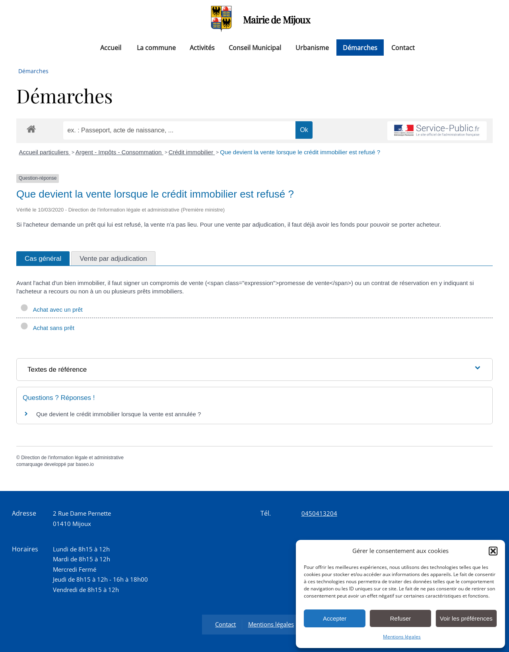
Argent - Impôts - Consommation (119, 152)
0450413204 (319, 513)
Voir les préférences (466, 618)
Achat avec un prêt (51, 309)
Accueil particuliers (44, 152)
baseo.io (84, 464)
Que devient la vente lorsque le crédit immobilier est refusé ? (300, 152)
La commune (156, 47)
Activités (202, 47)
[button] (493, 551)
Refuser (400, 618)
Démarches (360, 47)
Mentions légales (402, 636)
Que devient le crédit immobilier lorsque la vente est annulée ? (118, 414)
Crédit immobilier (192, 152)
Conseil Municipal (255, 47)
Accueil (110, 47)
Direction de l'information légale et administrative (72, 457)
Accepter (334, 618)
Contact (403, 47)
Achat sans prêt (47, 327)
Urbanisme (312, 47)
